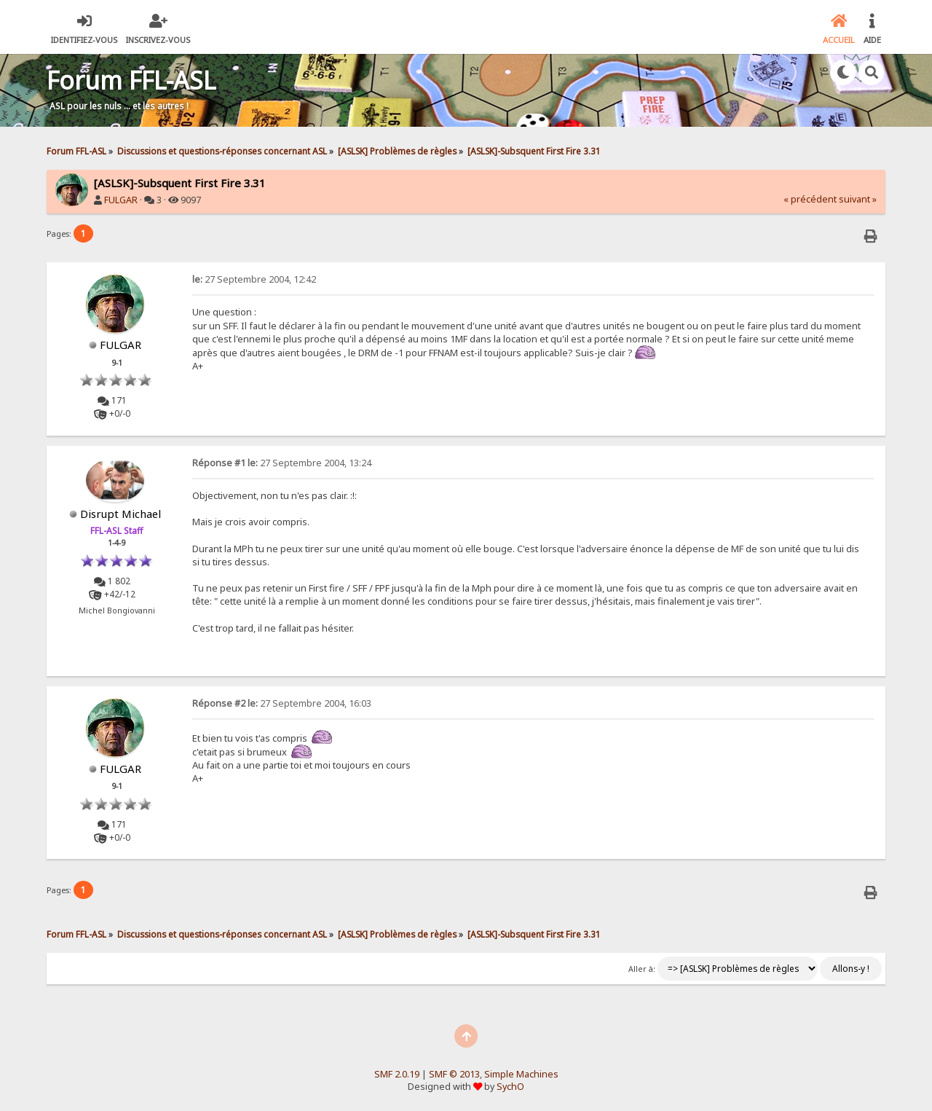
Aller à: (641, 969)
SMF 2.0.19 (396, 1074)
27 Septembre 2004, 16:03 (281, 703)
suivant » (858, 199)
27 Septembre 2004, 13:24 (281, 463)
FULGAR (121, 200)
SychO (510, 1086)
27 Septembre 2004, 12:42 (254, 279)
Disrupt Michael (120, 513)
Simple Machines (521, 1074)
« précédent (810, 199)
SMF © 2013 (454, 1074)
